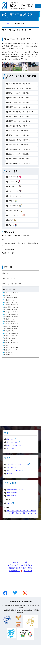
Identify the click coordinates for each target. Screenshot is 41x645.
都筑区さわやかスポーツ (11, 323)
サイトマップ (28, 571)
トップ (4, 23)
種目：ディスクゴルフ (10, 335)
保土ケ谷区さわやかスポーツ (12, 307)
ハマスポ (8, 503)
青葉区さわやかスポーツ (11, 321)
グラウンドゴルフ (15, 196)
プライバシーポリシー (24, 562)
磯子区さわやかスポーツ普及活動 (19, 121)
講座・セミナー (11, 467)
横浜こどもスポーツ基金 (12, 470)
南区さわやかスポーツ (10, 302)
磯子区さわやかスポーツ (11, 312)
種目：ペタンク (8, 345)
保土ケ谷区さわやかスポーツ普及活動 (20, 112)
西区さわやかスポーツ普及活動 (18, 93)
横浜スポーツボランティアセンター (16, 464)
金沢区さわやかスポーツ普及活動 (19, 126)
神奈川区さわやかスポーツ (11, 295)
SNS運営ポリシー (14, 571)
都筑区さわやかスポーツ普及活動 (19, 144)
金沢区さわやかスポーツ (11, 314)
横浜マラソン (7, 273)
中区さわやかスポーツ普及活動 (18, 97)
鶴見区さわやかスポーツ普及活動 (19, 84)
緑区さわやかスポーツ (10, 319)
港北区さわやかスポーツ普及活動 (19, 130)
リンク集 (13, 562)
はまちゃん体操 (11, 495)
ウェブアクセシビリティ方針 (15, 565)
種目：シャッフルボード (11, 347)
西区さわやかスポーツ (10, 297)
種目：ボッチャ (8, 354)
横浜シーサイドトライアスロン (12, 284)
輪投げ (12, 220)
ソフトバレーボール (16, 215)
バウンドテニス (15, 186)
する (8, 23)
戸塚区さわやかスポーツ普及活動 (19, 149)
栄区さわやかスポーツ (10, 328)
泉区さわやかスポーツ (10, 331)
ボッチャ (12, 225)
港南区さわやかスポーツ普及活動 (19, 107)
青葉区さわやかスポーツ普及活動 (19, 140)
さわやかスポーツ (11, 448)
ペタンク (12, 201)
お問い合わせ (30, 565)
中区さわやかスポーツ (10, 300)
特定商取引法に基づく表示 (17, 568)
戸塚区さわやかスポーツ (11, 326)
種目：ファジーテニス (10, 340)
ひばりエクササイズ (12, 492)
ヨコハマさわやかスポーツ (11, 289)
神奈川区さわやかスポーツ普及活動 (19, 88)
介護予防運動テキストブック (15, 489)
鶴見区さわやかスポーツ (11, 293)
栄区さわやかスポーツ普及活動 (18, 154)
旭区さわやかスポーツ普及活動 (18, 116)
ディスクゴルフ (15, 176)
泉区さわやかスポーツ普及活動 (18, 158)
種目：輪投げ (8, 352)
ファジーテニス (15, 191)
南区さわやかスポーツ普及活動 (18, 102)
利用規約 (30, 568)
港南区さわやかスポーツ (11, 304)
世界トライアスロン (9, 278)
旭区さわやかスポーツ (10, 309)
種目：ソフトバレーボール (11, 350)
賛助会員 (9, 473)
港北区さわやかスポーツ (11, 316)
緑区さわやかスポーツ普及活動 (18, 135)
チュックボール (15, 205)
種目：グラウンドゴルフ (11, 342)
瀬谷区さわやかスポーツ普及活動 (19, 163)
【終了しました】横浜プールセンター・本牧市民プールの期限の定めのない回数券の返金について (21, 512)
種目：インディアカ (10, 338)
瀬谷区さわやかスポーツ (11, 333)
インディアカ (14, 181)
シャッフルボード (15, 210)
